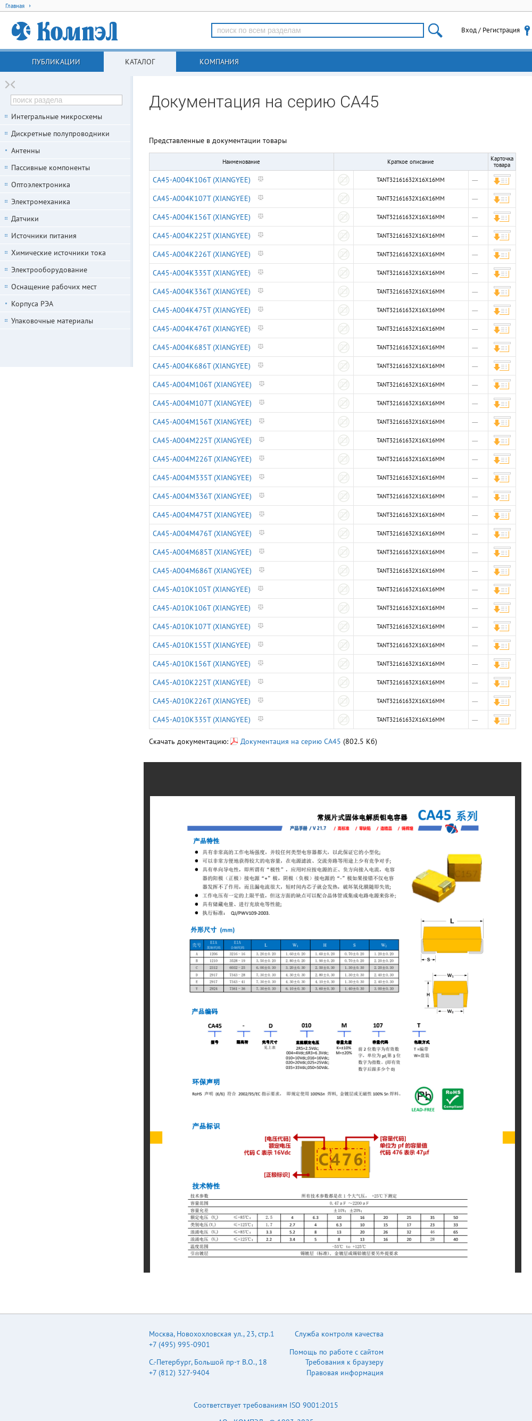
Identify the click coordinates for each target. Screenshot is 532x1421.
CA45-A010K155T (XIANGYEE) (202, 645)
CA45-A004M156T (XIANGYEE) (202, 422)
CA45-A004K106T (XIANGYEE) (202, 180)
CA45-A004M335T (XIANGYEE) (202, 477)
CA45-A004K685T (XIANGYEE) (202, 347)
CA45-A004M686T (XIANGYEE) (202, 570)
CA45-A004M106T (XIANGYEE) (202, 384)
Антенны (25, 150)
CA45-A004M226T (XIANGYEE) (202, 459)
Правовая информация (345, 1372)
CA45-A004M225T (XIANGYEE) (202, 440)
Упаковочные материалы (52, 320)
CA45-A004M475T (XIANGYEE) (202, 515)
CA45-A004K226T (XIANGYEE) (202, 254)
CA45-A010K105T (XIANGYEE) (202, 589)
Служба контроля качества (339, 1334)
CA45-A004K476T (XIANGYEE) (202, 328)
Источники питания (44, 235)
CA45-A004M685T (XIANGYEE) (202, 552)
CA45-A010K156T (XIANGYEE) (202, 663)
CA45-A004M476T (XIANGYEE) (202, 533)
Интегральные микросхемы (56, 116)
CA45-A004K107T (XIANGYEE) (202, 198)
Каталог (140, 61)
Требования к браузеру (344, 1362)
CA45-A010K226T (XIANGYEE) (202, 701)
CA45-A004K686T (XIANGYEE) (202, 366)
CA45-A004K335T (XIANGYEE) (202, 273)
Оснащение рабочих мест (54, 286)
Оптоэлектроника (40, 184)
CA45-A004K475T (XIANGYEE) (202, 310)
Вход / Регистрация (490, 30)
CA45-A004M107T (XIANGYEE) (202, 403)
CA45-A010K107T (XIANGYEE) (202, 626)
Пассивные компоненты (50, 167)
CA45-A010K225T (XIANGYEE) (202, 682)
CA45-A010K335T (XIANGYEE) (202, 719)
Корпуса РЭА (32, 303)
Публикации (56, 61)
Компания (219, 61)
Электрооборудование (49, 269)
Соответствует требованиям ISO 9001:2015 (266, 1405)
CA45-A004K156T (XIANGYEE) (202, 217)
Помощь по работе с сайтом (336, 1352)
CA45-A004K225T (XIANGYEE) (202, 235)
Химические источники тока (58, 252)
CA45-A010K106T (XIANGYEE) (202, 608)
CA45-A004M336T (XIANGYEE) (202, 496)
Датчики (25, 218)
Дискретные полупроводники (60, 133)
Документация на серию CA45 (285, 741)
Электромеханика (40, 201)
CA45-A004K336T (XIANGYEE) (202, 291)
